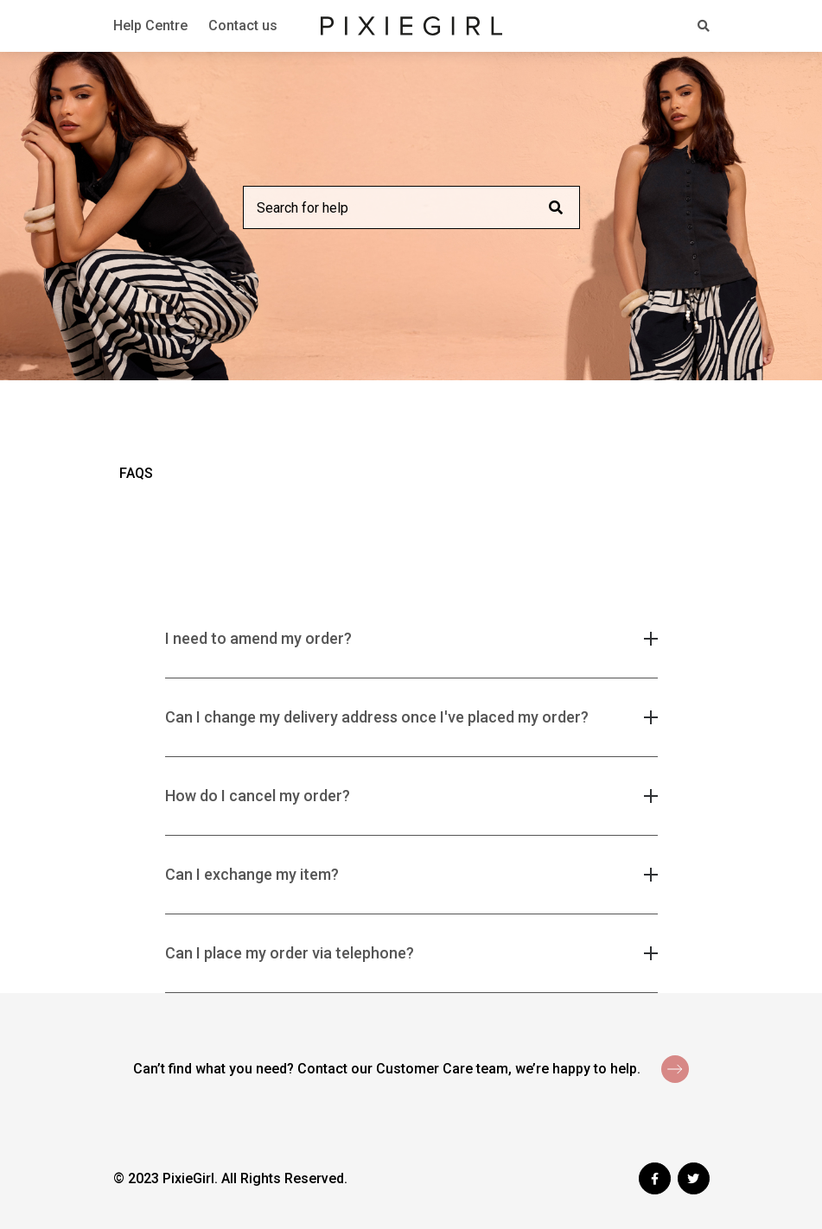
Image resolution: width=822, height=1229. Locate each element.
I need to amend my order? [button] (258, 638)
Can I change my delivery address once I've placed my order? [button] (377, 717)
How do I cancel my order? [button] (257, 795)
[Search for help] (411, 207)
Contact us (242, 25)
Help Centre (150, 25)
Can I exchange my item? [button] (252, 874)
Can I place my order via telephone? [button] (289, 953)
